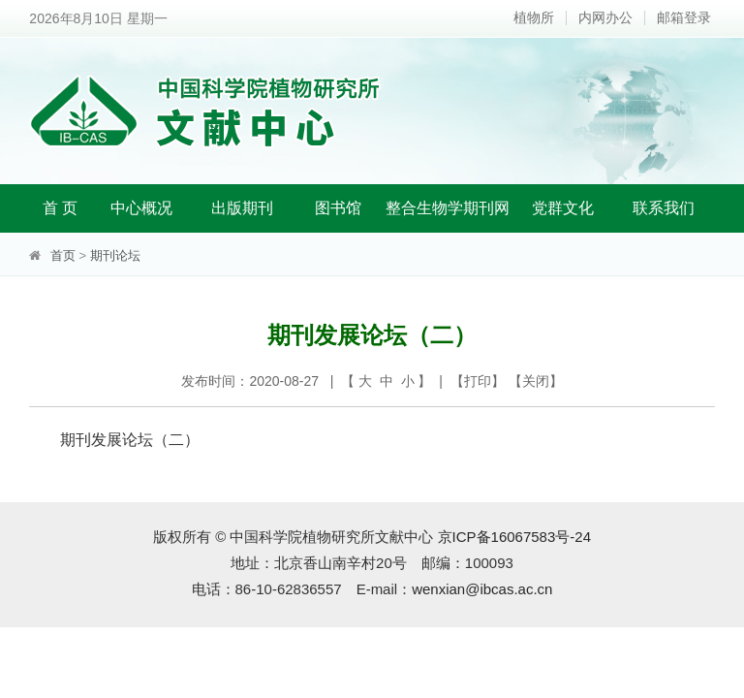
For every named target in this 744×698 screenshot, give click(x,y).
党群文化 (563, 208)
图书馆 (338, 208)
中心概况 (141, 208)
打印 (477, 381)
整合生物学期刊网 (448, 208)
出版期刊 (242, 208)
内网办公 (605, 18)
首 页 (60, 208)
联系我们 (664, 208)
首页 (63, 255)
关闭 (535, 381)
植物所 (533, 18)
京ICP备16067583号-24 (514, 536)
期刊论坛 (115, 255)
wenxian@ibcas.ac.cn (482, 589)
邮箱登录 (684, 18)
